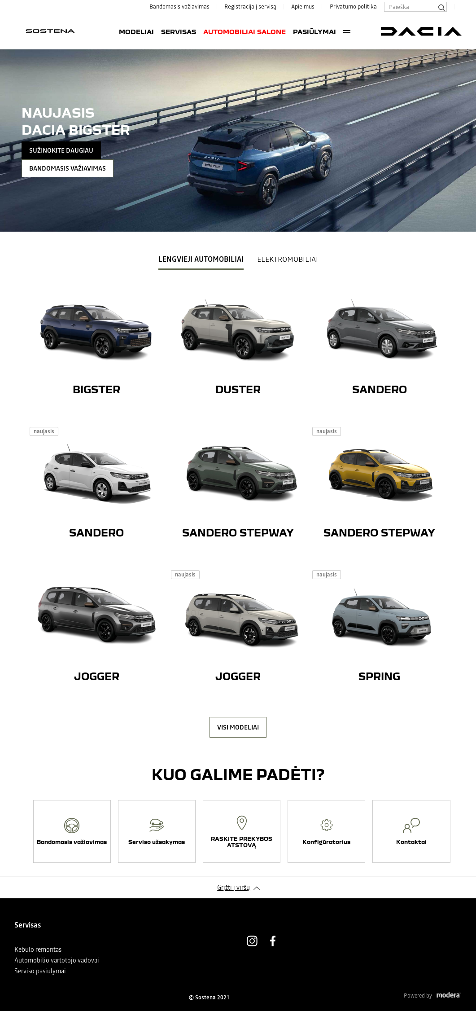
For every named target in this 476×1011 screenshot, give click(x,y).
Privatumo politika (353, 6)
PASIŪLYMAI (314, 31)
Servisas (178, 31)
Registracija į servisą (250, 6)
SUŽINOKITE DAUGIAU (61, 150)
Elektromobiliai (287, 259)
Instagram (252, 941)
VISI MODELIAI (238, 727)
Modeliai (136, 31)
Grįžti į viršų (233, 887)
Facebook (272, 941)
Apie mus (302, 6)
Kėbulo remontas (37, 949)
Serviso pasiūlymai (40, 971)
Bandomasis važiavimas (179, 6)
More (347, 31)
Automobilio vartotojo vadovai (56, 960)
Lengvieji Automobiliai (201, 259)
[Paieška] (441, 7)
